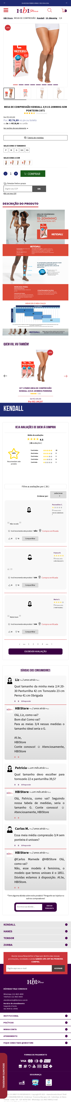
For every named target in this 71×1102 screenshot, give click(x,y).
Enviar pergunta (49, 907)
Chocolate (18, 161)
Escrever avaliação (36, 651)
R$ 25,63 (15, 123)
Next (63, 4)
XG (27, 150)
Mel (23, 161)
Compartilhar (30, 538)
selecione (58, 494)
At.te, (17, 737)
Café (6, 161)
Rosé (29, 161)
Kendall (13, 409)
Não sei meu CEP (10, 193)
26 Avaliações (41, 113)
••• (24, 644)
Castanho (12, 161)
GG (22, 150)
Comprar (34, 174)
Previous (9, 2)
